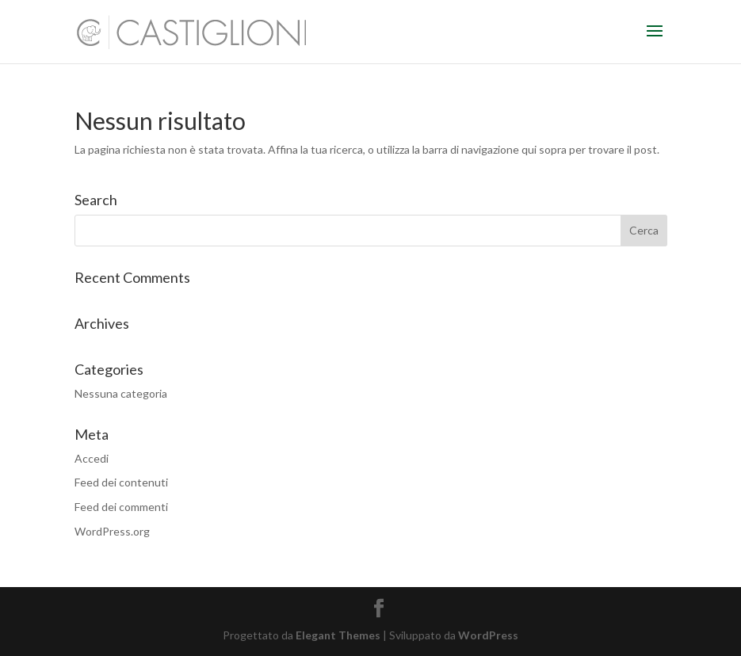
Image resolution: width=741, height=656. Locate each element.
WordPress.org (112, 531)
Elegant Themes (338, 635)
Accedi (91, 458)
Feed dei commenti (121, 506)
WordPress (488, 635)
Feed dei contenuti (121, 482)
